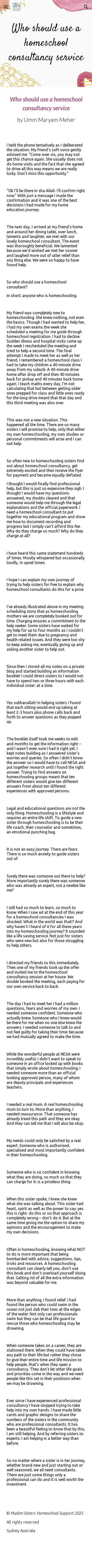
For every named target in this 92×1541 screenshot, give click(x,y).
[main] (46, 43)
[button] (6, 7)
